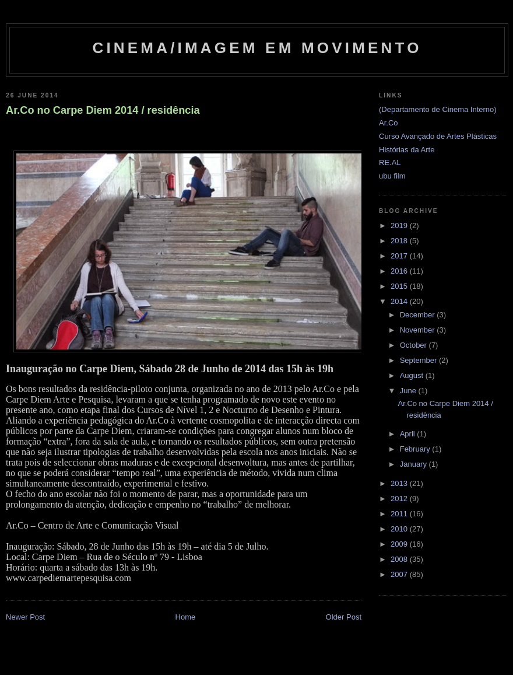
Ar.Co (388, 122)
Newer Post (25, 617)
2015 (400, 286)
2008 (400, 559)
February (416, 449)
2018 (400, 240)
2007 (400, 574)
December (418, 314)
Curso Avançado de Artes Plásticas (438, 136)
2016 (400, 271)
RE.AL (390, 162)
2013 (400, 483)
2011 (400, 513)
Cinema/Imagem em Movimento (256, 48)
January (414, 464)
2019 (400, 225)
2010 (400, 528)
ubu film (392, 176)
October (414, 345)
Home (185, 617)
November (418, 330)
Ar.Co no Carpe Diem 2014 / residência (103, 110)
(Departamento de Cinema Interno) (438, 109)
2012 (400, 498)
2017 (400, 255)
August (413, 375)
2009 (400, 544)
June (409, 390)
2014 (400, 301)
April (408, 433)
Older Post (343, 617)
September (419, 360)
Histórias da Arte (406, 149)
